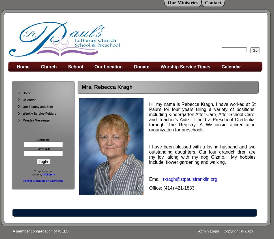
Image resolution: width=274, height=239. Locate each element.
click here (48, 174)
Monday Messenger (34, 120)
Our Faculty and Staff (35, 106)
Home (23, 66)
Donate (141, 66)
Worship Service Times (185, 66)
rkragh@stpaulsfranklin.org (190, 179)
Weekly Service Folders (36, 113)
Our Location (109, 66)
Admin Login (208, 231)
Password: (43, 148)
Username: (43, 139)
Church (49, 66)
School (75, 66)
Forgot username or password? (43, 180)
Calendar (231, 66)
